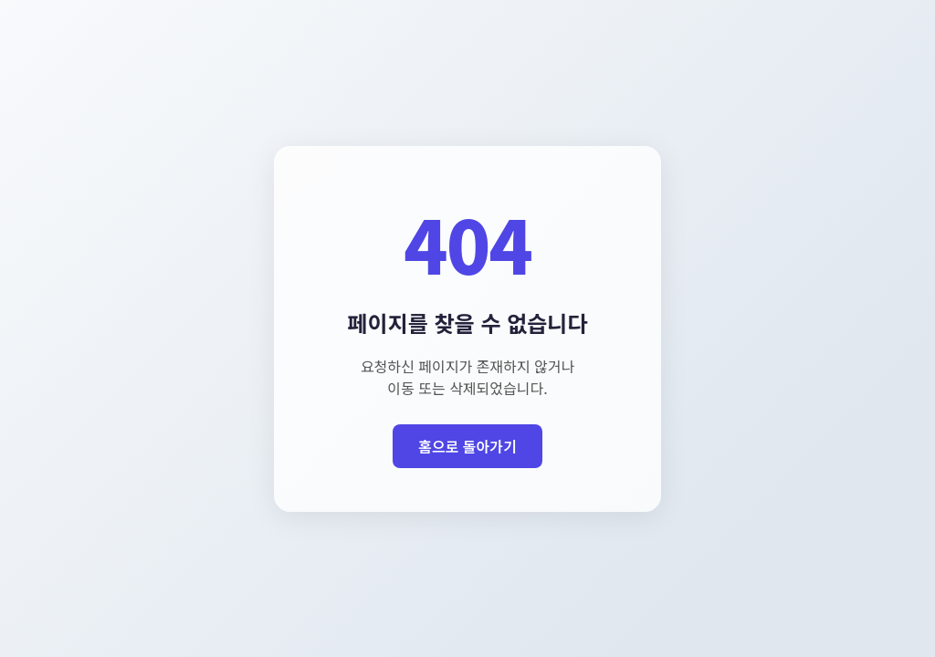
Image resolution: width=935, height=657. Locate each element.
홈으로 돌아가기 (467, 446)
